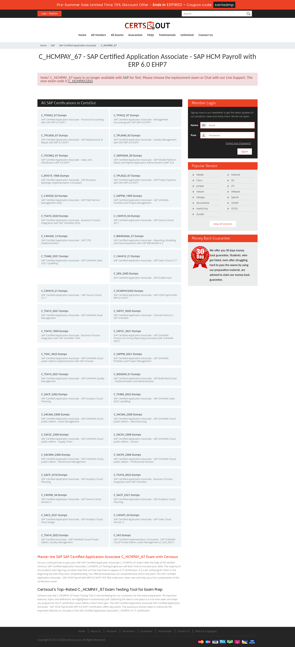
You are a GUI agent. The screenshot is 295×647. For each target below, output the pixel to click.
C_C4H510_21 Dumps (54, 291)
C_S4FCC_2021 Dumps (127, 331)
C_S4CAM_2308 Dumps (55, 414)
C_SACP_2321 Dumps (127, 495)
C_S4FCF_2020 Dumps (127, 311)
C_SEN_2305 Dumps (126, 273)
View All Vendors (222, 224)
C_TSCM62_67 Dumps (54, 155)
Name (194, 125)
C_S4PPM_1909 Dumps (128, 196)
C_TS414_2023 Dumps (54, 535)
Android (235, 174)
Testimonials (167, 35)
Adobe (200, 174)
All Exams (117, 35)
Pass (193, 135)
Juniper (200, 186)
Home (82, 35)
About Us (96, 631)
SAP (53, 45)
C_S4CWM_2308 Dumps (55, 454)
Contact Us (205, 35)
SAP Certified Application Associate (77, 45)
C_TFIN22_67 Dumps (126, 115)
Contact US (183, 631)
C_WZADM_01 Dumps (127, 374)
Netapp (200, 197)
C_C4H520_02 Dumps (54, 196)
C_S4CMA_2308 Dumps (128, 414)
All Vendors (98, 35)
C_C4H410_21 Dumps (127, 256)
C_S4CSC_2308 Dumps (55, 434)
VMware (235, 191)
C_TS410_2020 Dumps (54, 216)
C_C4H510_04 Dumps (127, 216)
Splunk (235, 197)
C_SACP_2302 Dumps (54, 394)
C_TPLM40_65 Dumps (127, 135)
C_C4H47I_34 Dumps (126, 515)
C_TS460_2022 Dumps (127, 394)
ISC (233, 180)
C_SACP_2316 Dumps (54, 475)
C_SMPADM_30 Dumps (128, 155)
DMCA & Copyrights (206, 631)
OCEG (234, 208)
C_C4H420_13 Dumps (54, 236)
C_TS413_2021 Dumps (54, 311)
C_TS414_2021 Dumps (54, 374)
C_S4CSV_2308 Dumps (127, 434)
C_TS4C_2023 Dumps (54, 354)
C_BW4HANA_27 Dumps (129, 236)
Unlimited (187, 35)
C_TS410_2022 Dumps (127, 475)
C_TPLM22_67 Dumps (127, 175)
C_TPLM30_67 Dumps (54, 135)
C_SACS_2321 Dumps (54, 515)
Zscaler (200, 214)
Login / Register (49, 13)
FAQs (150, 35)
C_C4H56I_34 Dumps (54, 495)
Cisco (199, 180)
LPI (233, 186)
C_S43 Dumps (122, 535)
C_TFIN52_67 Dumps (54, 115)
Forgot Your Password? (238, 143)
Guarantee (135, 35)
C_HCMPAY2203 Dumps (128, 291)
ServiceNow (202, 203)
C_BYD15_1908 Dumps (55, 175)
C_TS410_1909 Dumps (54, 331)
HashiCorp (202, 208)
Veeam (200, 191)
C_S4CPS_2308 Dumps (127, 454)
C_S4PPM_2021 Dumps (128, 354)
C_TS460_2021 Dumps (54, 256)
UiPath (235, 203)
